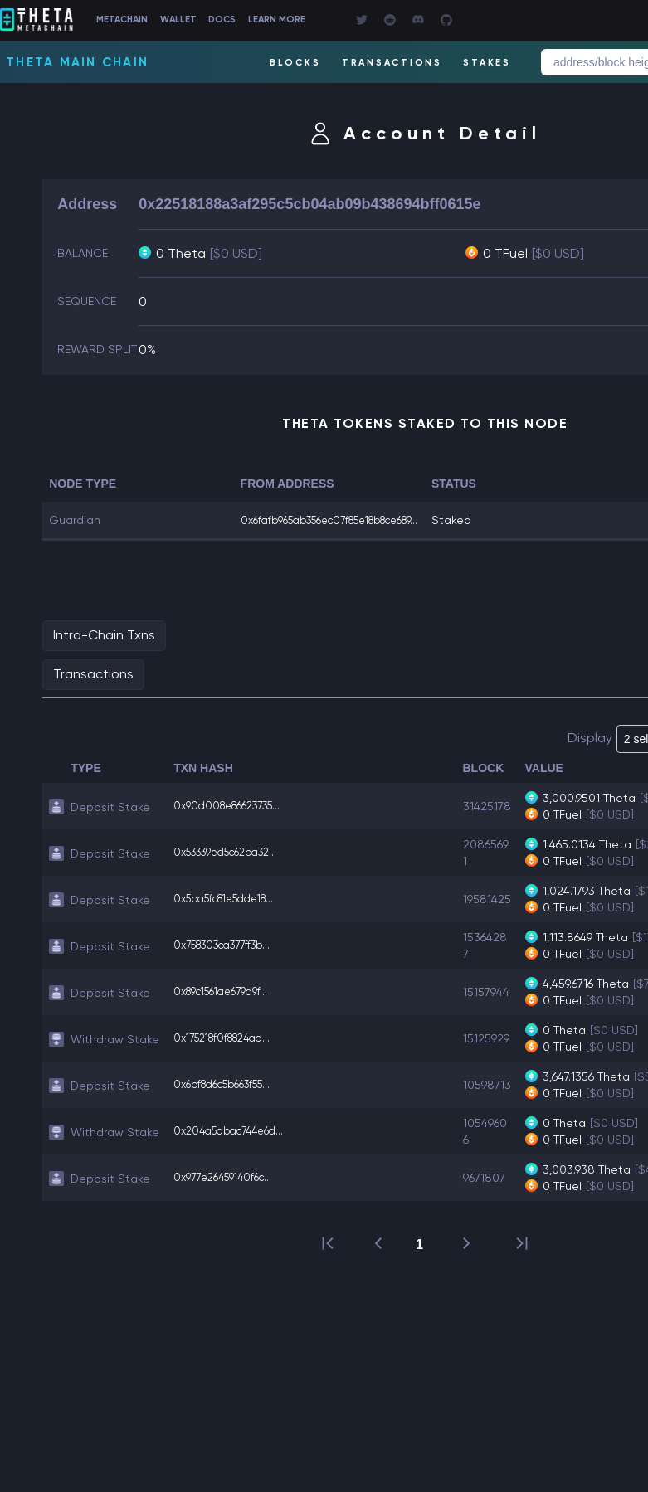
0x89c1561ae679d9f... (228, 1007)
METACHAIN (152, 20)
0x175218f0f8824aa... (229, 1054)
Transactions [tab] (93, 689)
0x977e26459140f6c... (228, 1193)
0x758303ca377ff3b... (230, 961)
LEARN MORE (342, 20)
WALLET (220, 20)
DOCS (276, 20)
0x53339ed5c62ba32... (234, 868)
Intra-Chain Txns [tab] (104, 651)
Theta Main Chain (77, 62)
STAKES (486, 62)
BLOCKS (290, 62)
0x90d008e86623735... (234, 822)
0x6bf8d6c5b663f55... (230, 1100)
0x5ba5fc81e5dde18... (232, 914)
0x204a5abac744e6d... (235, 1147)
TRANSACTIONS (389, 62)
